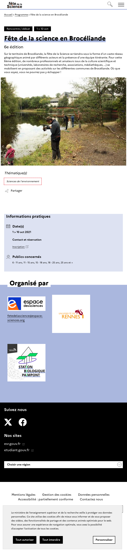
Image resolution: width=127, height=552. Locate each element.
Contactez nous (91, 499)
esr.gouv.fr (12, 444)
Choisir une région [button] (18, 464)
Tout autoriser (25, 539)
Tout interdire (51, 539)
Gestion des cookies (56, 495)
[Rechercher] (110, 4)
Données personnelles (93, 495)
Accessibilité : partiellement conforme (45, 499)
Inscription (18, 246)
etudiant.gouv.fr (17, 450)
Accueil (8, 14)
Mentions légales (23, 495)
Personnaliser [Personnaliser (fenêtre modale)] (104, 539)
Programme (21, 14)
